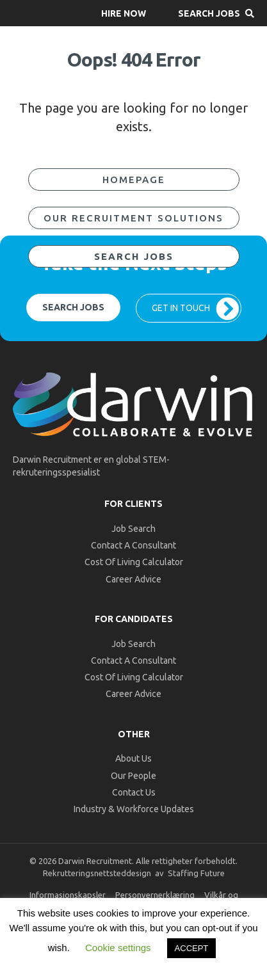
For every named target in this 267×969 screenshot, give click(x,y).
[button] (123, 13)
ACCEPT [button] (192, 948)
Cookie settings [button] (118, 947)
